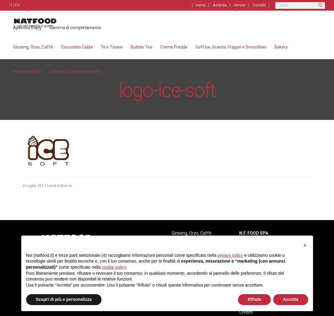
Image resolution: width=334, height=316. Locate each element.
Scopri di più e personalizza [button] (64, 299)
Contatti (259, 5)
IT (10, 5)
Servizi (239, 5)
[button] (305, 245)
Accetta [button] (290, 299)
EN (17, 5)
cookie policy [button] (114, 267)
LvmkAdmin (57, 186)
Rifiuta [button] (254, 299)
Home (200, 5)
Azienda (220, 5)
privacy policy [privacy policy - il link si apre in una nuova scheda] (230, 255)
